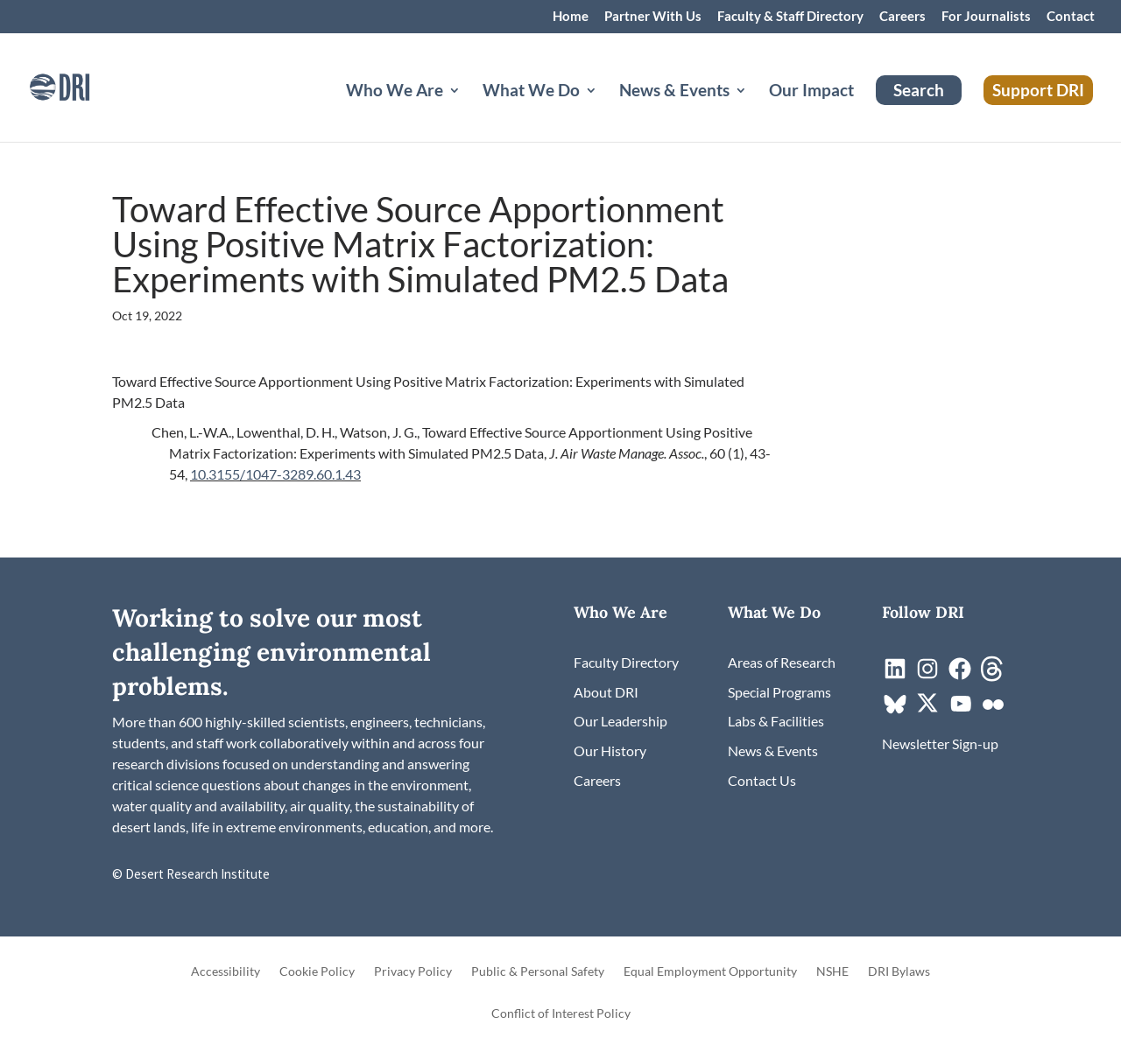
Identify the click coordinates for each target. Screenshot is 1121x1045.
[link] (83, 85)
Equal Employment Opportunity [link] (710, 971)
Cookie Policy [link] (317, 971)
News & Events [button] (674, 92)
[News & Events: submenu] (755, 111)
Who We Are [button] (394, 92)
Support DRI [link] (1038, 90)
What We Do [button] (531, 92)
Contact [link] (1071, 17)
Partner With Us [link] (653, 17)
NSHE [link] (832, 971)
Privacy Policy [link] (413, 971)
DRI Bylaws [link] (899, 971)
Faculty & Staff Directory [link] (790, 17)
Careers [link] (902, 17)
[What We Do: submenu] (605, 111)
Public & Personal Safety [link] (537, 971)
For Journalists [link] (986, 17)
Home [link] (571, 17)
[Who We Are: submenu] (468, 111)
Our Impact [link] (811, 92)
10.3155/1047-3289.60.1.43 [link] (275, 474)
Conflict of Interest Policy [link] (561, 1013)
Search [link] (918, 90)
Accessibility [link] (225, 971)
